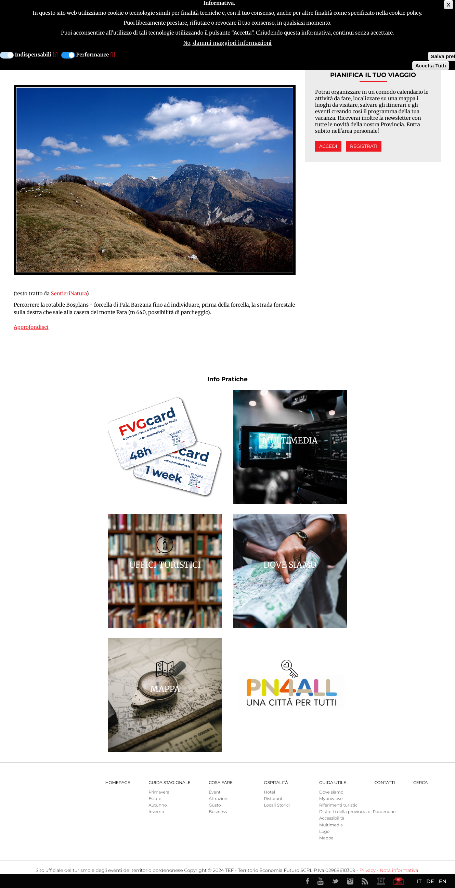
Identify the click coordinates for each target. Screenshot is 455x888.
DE (430, 881)
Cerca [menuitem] (420, 782)
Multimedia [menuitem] (331, 825)
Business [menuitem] (218, 811)
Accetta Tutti (430, 65)
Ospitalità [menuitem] (276, 782)
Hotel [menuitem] (269, 792)
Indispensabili (33, 55)
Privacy (368, 870)
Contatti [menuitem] (384, 782)
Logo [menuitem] (324, 831)
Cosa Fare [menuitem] (221, 782)
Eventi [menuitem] (215, 792)
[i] (55, 55)
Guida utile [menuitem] (332, 782)
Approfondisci (31, 327)
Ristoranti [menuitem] (274, 798)
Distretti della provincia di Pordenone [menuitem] (357, 811)
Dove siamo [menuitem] (331, 792)
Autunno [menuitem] (157, 805)
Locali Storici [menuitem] (277, 805)
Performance (92, 55)
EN (442, 881)
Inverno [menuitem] (156, 811)
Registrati (363, 146)
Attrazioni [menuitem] (219, 798)
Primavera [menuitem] (158, 792)
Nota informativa (399, 870)
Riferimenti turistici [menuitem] (339, 805)
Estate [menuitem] (154, 798)
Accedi (328, 146)
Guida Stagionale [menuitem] (169, 782)
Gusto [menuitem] (215, 805)
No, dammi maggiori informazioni (227, 43)
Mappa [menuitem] (326, 838)
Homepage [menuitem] (117, 782)
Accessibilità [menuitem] (331, 818)
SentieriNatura (69, 294)
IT (419, 881)
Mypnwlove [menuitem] (331, 798)
